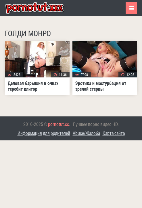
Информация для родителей (44, 133)
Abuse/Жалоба (86, 133)
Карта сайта (114, 133)
